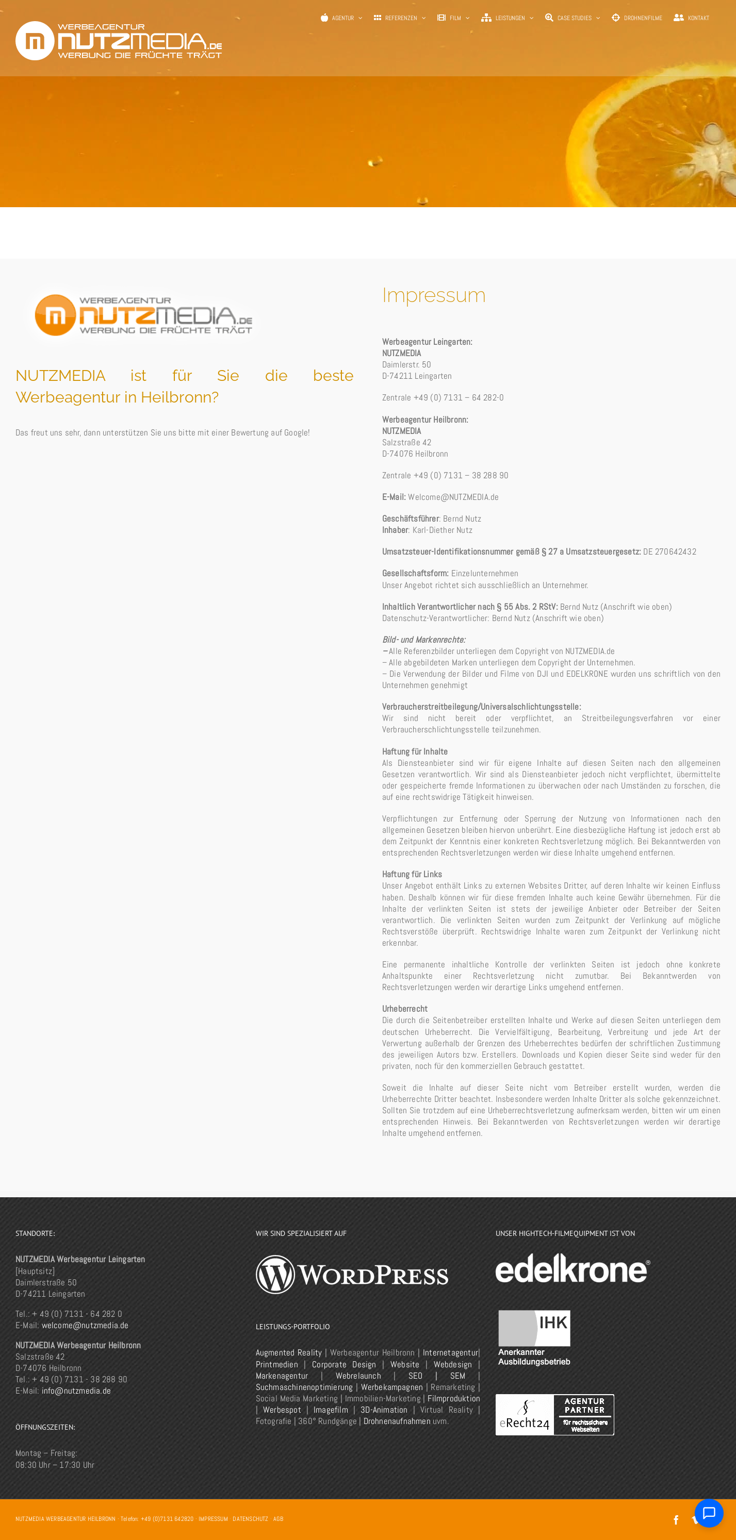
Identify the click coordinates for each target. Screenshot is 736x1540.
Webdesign (453, 1364)
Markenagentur (282, 1375)
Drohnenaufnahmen (397, 1421)
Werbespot (282, 1409)
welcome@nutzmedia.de (85, 1325)
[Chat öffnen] (709, 1513)
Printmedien (277, 1364)
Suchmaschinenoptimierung (304, 1387)
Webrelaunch (358, 1375)
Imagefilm (331, 1409)
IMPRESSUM (213, 1519)
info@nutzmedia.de (76, 1390)
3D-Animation (384, 1409)
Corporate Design (344, 1364)
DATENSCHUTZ (250, 1519)
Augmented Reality (289, 1352)
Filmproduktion (454, 1398)
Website (404, 1364)
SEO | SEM (436, 1375)
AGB (278, 1519)
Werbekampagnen (392, 1387)
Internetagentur (450, 1352)
